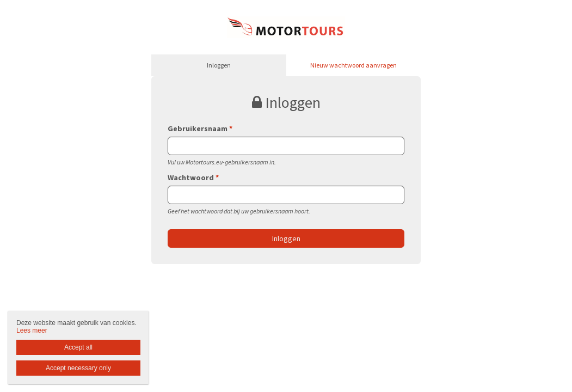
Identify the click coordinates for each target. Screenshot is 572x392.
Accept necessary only (78, 368)
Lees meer (31, 330)
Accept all (78, 347)
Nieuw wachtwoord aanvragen (353, 65)
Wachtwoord (193, 177)
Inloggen (219, 65)
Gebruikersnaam (200, 128)
